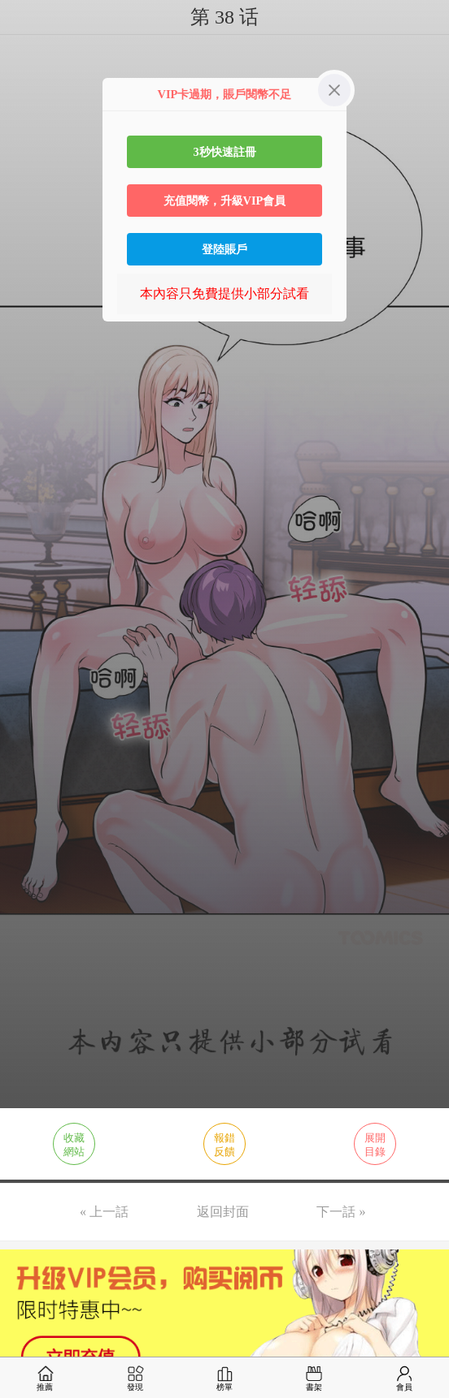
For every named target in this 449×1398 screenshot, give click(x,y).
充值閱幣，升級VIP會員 (224, 200)
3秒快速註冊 (224, 151)
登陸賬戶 (224, 249)
